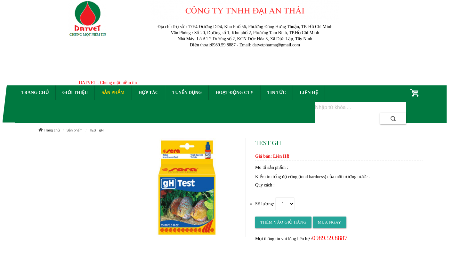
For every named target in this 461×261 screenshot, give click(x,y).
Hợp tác (148, 92)
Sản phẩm (113, 92)
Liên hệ (309, 92)
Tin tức (276, 92)
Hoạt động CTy (234, 92)
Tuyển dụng (187, 92)
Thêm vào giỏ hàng (283, 222)
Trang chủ (35, 92)
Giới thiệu (75, 92)
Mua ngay (329, 222)
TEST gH (96, 130)
